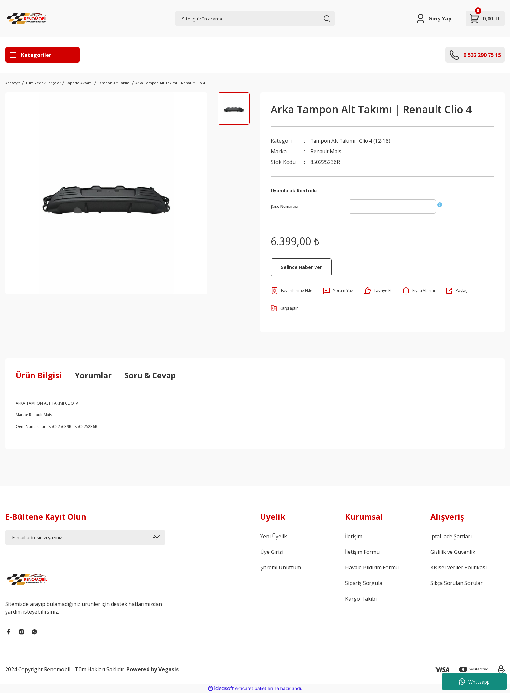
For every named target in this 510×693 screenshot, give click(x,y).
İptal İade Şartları (451, 536)
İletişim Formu (362, 551)
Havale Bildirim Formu (372, 567)
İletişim (353, 536)
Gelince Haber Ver (301, 267)
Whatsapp (474, 681)
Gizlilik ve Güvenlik (452, 551)
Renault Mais (326, 151)
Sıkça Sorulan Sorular (456, 582)
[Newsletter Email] (85, 537)
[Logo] (27, 18)
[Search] (255, 18)
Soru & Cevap (150, 374)
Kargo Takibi (361, 598)
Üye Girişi (271, 551)
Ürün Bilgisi (39, 374)
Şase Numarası (284, 206)
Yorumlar (93, 374)
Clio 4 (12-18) (376, 140)
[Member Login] (433, 18)
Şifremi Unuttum (280, 567)
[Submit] (159, 537)
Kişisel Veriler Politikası (458, 567)
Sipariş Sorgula (363, 582)
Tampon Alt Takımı (333, 140)
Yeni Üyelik (273, 536)
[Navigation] (42, 55)
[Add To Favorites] (291, 290)
